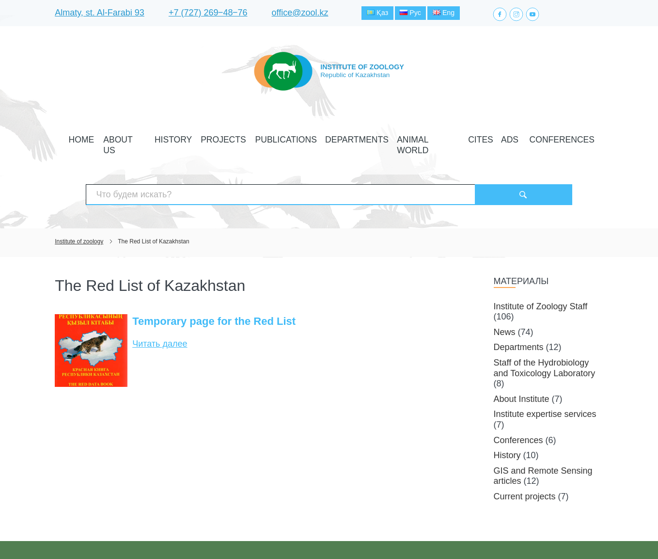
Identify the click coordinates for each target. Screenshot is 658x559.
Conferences (510, 137)
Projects (244, 137)
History (205, 137)
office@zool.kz (300, 14)
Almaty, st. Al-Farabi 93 (99, 14)
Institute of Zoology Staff (541, 275)
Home (132, 137)
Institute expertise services (545, 383)
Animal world (405, 137)
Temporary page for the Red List (214, 290)
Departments (348, 137)
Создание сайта (542, 534)
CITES (448, 137)
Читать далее (159, 313)
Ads (471, 137)
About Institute (521, 367)
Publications (292, 137)
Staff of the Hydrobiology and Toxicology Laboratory (544, 336)
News (505, 300)
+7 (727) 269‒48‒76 (208, 14)
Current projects (525, 465)
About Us (166, 137)
